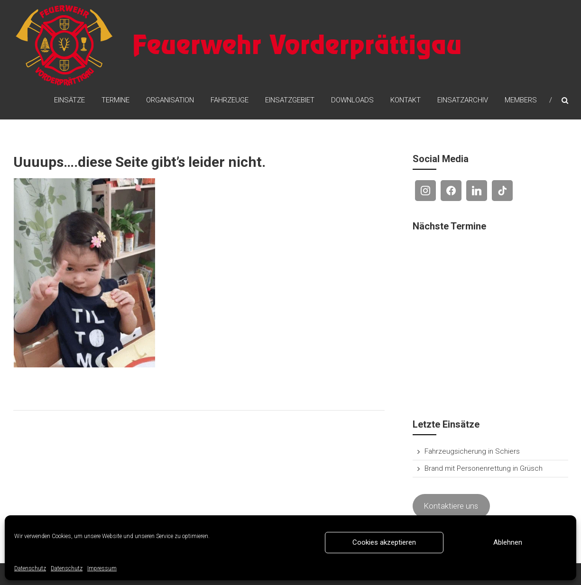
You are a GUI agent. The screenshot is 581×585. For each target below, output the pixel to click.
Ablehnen (507, 542)
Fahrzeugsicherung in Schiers (472, 451)
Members (521, 100)
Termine (115, 100)
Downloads (352, 100)
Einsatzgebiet (289, 100)
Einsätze (69, 100)
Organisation (170, 100)
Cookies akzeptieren (384, 542)
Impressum (102, 568)
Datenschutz (30, 568)
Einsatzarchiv (462, 100)
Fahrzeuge (230, 100)
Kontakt (405, 100)
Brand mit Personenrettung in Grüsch (483, 468)
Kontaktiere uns (451, 506)
